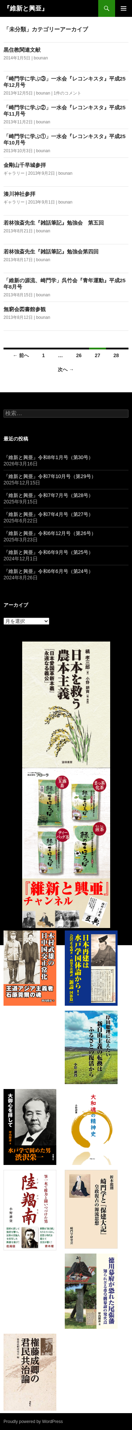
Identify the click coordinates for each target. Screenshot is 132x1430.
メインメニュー (123, 8)
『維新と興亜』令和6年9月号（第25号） (48, 552)
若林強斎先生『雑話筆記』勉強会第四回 (51, 252)
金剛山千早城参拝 (25, 165)
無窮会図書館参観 (25, 309)
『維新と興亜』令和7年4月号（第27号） (48, 514)
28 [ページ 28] (116, 355)
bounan (41, 58)
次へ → (66, 369)
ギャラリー (14, 173)
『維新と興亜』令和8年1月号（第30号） (48, 457)
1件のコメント (67, 93)
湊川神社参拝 (19, 194)
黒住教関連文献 (22, 50)
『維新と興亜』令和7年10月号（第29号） (50, 476)
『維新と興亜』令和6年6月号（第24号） (48, 571)
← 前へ (21, 355)
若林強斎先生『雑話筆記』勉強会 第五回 (54, 223)
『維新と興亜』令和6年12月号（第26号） (50, 533)
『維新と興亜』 (26, 8)
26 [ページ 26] (79, 355)
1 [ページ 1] (43, 355)
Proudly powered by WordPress (33, 1421)
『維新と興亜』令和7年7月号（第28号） (48, 495)
